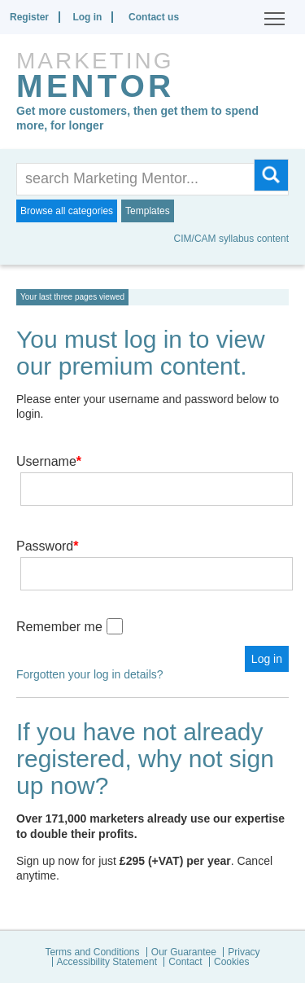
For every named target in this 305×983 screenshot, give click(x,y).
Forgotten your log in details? (89, 674)
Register (29, 17)
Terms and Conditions (92, 952)
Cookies (231, 962)
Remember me (59, 627)
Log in (87, 17)
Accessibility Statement (107, 962)
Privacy (243, 952)
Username (48, 461)
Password (47, 546)
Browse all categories (66, 211)
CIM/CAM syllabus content (231, 238)
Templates (147, 211)
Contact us (154, 17)
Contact (185, 962)
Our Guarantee (183, 952)
